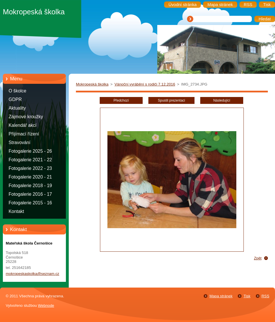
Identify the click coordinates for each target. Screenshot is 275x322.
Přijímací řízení (24, 133)
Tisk (246, 296)
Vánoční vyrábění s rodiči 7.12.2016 (145, 84)
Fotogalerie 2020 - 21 (30, 176)
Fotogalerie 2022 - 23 (30, 168)
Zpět (258, 258)
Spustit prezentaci (171, 100)
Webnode (46, 305)
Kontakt (16, 211)
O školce (17, 90)
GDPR (15, 99)
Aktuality (17, 108)
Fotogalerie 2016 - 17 (30, 194)
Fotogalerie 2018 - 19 (30, 185)
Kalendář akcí (22, 125)
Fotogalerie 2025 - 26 (30, 151)
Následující (221, 100)
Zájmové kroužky (26, 116)
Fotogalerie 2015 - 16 (30, 202)
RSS (265, 296)
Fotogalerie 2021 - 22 (30, 159)
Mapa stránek (220, 296)
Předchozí (121, 100)
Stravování (19, 142)
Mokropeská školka (92, 84)
